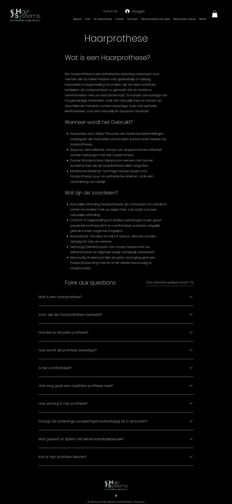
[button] (215, 13)
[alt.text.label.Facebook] (116, 495)
